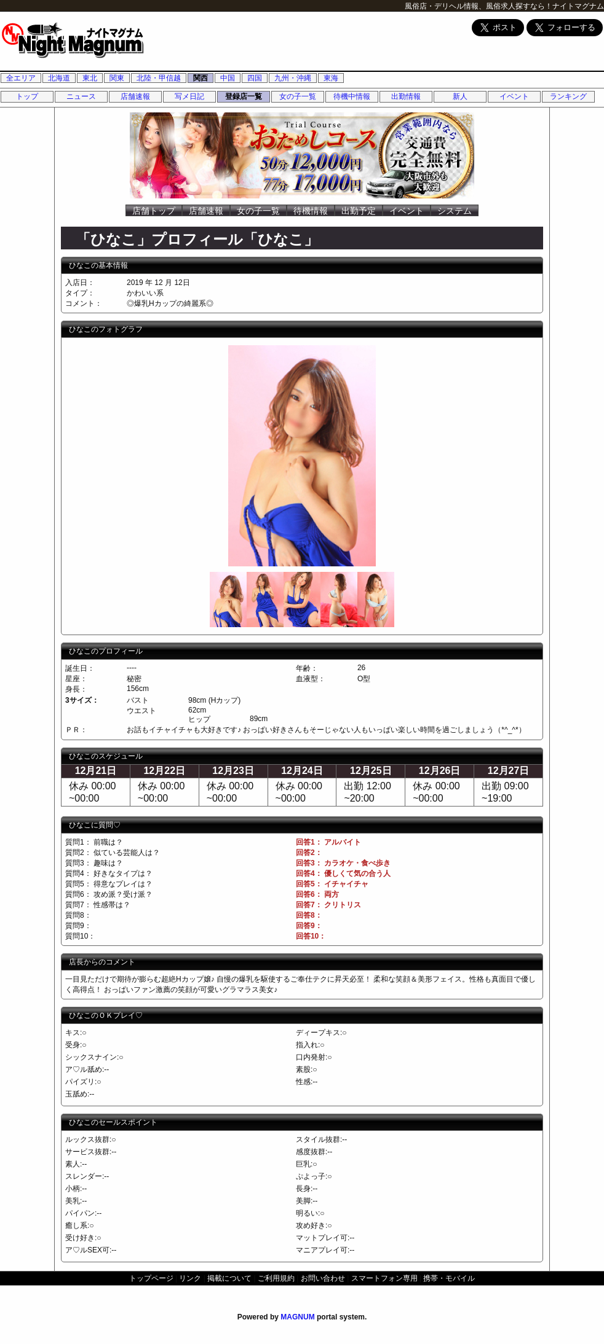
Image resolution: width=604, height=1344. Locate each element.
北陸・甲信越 (159, 78)
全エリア (21, 78)
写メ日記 (189, 96)
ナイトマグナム (578, 6)
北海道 (59, 78)
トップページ (151, 1278)
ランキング (568, 96)
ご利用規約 (276, 1278)
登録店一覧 (243, 96)
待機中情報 (351, 96)
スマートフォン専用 (384, 1278)
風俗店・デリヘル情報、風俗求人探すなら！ (478, 6)
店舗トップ (153, 211)
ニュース (81, 96)
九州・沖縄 (292, 78)
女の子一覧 (297, 96)
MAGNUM (297, 1317)
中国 (227, 78)
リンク (190, 1278)
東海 (331, 78)
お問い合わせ (323, 1278)
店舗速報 (135, 96)
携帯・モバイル (449, 1278)
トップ (27, 96)
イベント (514, 96)
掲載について (229, 1278)
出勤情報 (406, 96)
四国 (254, 78)
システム (454, 211)
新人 (460, 96)
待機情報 (310, 211)
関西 (200, 78)
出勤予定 (358, 211)
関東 (116, 78)
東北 (89, 78)
